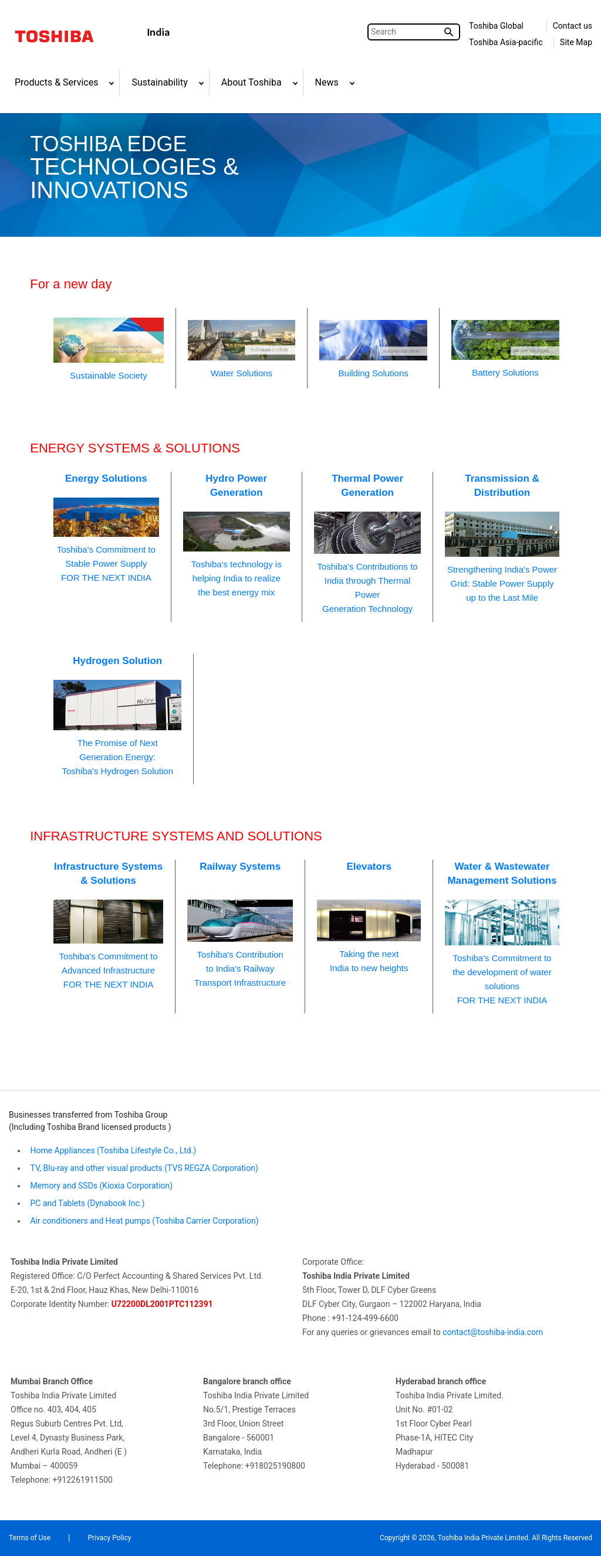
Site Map (576, 42)
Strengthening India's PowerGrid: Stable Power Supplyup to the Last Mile (502, 537)
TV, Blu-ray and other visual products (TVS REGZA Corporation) (143, 1168)
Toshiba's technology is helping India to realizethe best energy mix (236, 534)
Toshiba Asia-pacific (506, 42)
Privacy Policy (109, 1538)
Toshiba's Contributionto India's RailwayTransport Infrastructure (240, 924)
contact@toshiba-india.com (493, 1332)
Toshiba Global (496, 25)
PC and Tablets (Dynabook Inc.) (86, 1203)
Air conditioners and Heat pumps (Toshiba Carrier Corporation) (143, 1220)
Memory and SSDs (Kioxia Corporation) (100, 1185)
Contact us (572, 25)
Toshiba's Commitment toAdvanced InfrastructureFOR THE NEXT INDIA (108, 924)
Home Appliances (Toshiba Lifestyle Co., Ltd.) (113, 1150)
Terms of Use (29, 1538)
